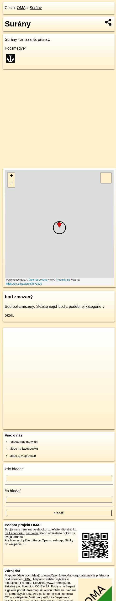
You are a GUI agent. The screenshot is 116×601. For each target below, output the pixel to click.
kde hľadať (14, 469)
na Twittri (32, 533)
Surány (36, 8)
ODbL (27, 579)
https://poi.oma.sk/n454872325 (24, 283)
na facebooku (37, 529)
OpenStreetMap (38, 279)
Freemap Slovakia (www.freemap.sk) (45, 583)
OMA (21, 8)
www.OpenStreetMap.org (61, 575)
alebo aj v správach (23, 455)
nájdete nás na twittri (23, 441)
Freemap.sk (63, 279)
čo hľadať (13, 491)
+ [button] (11, 176)
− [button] (11, 183)
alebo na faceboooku (24, 448)
